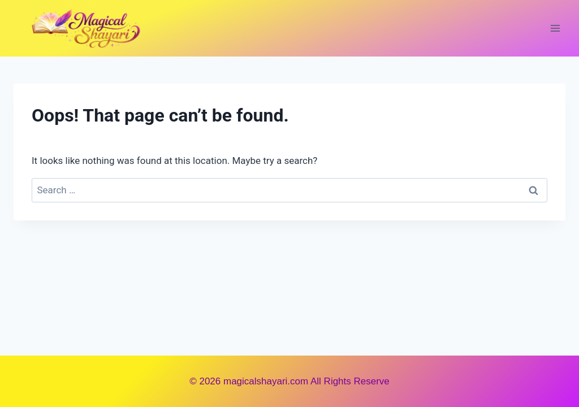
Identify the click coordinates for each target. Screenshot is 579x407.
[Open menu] (555, 28)
